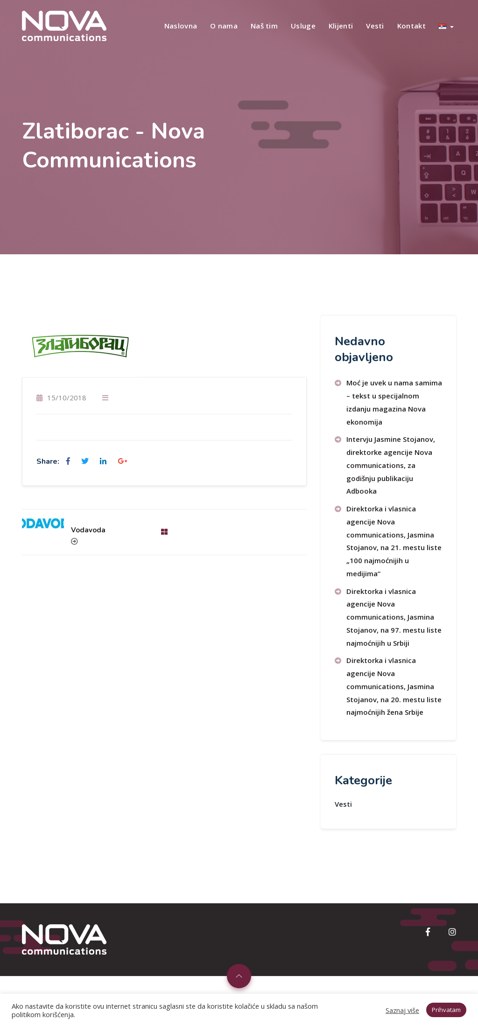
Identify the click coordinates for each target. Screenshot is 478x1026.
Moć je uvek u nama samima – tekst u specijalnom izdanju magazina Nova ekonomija (394, 402)
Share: (47, 461)
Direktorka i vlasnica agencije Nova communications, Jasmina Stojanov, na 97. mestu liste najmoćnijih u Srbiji (394, 617)
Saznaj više (402, 1010)
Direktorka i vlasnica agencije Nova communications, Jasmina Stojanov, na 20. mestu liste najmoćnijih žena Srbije (394, 686)
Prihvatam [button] (446, 1009)
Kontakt (411, 25)
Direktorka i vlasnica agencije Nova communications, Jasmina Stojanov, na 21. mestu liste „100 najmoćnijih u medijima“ (394, 541)
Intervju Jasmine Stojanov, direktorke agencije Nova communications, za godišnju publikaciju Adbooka (390, 465)
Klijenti (341, 25)
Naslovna (180, 25)
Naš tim (264, 25)
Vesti (375, 25)
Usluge (303, 25)
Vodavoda (88, 530)
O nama (224, 25)
